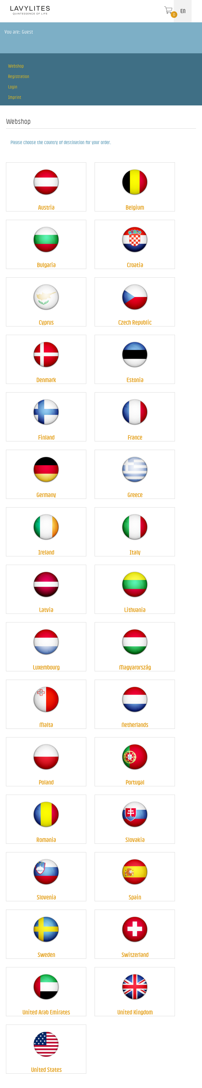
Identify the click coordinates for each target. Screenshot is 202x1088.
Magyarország (135, 667)
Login (12, 87)
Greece (135, 495)
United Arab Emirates (46, 1012)
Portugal (135, 782)
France (135, 437)
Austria (46, 207)
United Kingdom (135, 1012)
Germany (46, 495)
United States (46, 1070)
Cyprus (46, 322)
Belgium (135, 207)
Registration (18, 76)
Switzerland (134, 955)
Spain (135, 897)
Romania (46, 840)
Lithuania (134, 610)
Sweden (46, 955)
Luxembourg (46, 667)
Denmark (46, 380)
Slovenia (46, 897)
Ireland (46, 552)
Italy (134, 552)
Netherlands (134, 725)
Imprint (14, 97)
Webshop (16, 66)
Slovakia (135, 840)
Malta (46, 725)
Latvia (46, 610)
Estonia (134, 380)
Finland (46, 437)
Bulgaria (46, 265)
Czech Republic (134, 322)
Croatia (135, 265)
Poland (46, 782)
